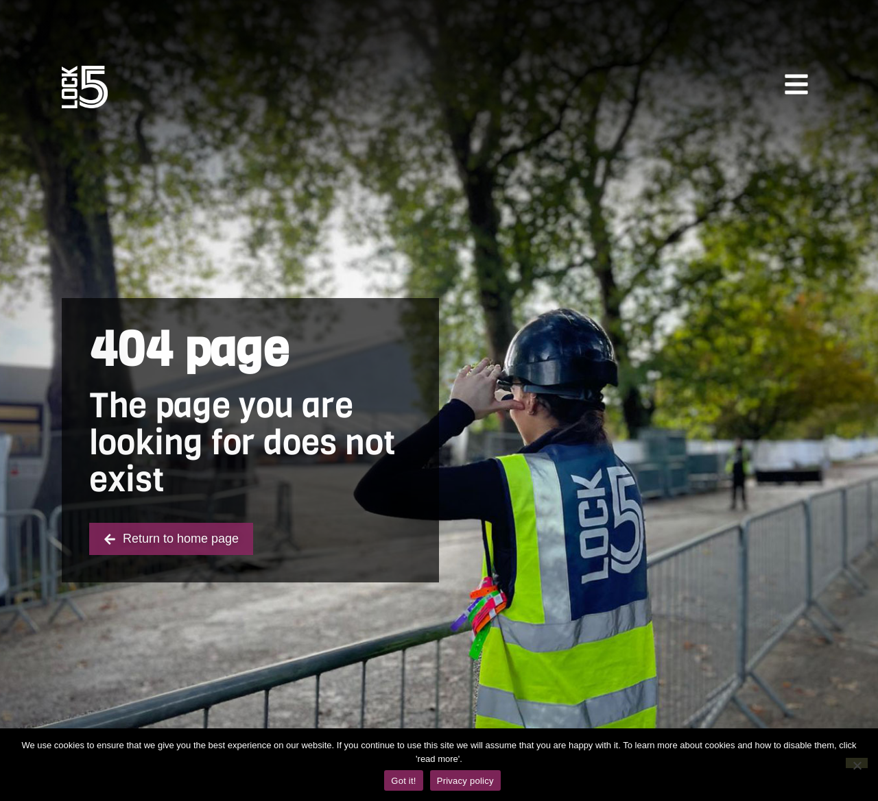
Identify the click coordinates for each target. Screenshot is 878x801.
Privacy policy (465, 781)
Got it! (403, 781)
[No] (857, 763)
